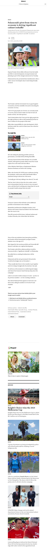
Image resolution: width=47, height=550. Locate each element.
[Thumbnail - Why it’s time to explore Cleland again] (23, 364)
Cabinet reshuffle (22, 308)
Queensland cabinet (25, 311)
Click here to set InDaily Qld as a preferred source (23, 298)
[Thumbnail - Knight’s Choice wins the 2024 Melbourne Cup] (23, 138)
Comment (22, 316)
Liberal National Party (13, 311)
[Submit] (28, 197)
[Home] (23, 1)
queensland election (13, 313)
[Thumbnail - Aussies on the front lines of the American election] (23, 467)
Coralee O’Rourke (32, 309)
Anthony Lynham (12, 308)
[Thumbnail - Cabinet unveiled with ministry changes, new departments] (23, 500)
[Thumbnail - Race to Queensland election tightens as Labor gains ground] (23, 532)
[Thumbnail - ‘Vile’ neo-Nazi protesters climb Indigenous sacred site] (23, 147)
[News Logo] (23, 4)
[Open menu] (45, 4)
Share (12, 316)
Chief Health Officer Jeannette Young (17, 309)
